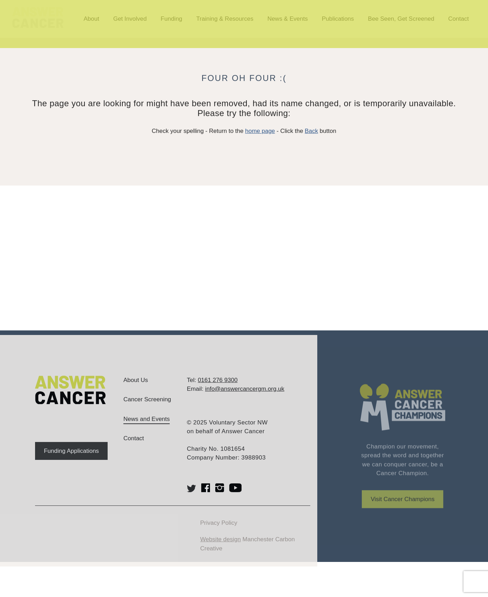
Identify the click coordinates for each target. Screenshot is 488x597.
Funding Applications (71, 459)
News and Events (146, 427)
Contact (133, 447)
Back (311, 137)
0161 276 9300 (217, 388)
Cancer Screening (147, 408)
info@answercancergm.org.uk (244, 398)
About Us (135, 388)
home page (260, 137)
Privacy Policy (218, 531)
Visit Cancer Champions (402, 515)
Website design (220, 548)
